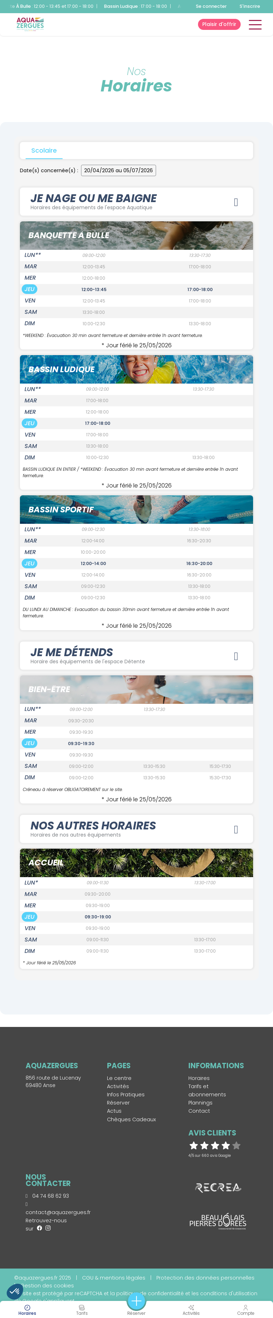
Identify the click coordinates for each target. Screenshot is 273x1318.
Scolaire (44, 150)
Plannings (200, 1103)
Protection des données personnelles (205, 1277)
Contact (199, 1111)
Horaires (199, 1078)
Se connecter (211, 6)
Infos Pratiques (126, 1094)
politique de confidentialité (150, 1293)
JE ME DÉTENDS (136, 655)
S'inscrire (250, 6)
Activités (118, 1086)
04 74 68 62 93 (47, 1196)
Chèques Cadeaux (131, 1119)
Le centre (119, 1078)
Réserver (118, 1103)
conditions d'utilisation (228, 1293)
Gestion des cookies (47, 1286)
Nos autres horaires (136, 829)
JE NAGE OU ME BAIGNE (136, 201)
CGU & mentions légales (113, 1277)
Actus (114, 1111)
